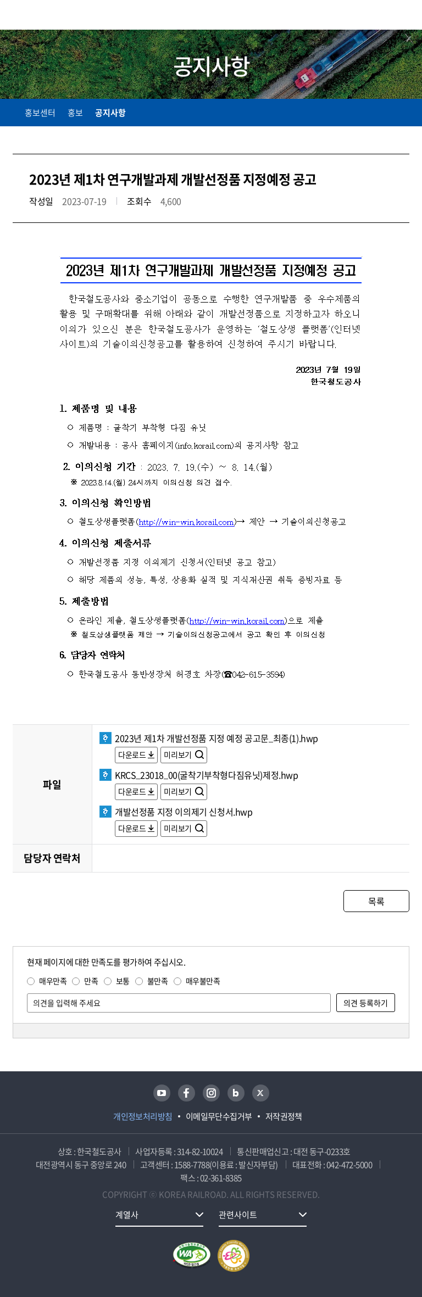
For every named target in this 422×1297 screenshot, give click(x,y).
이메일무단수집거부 (219, 1116)
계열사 (126, 1215)
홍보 (75, 113)
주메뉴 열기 (402, 16)
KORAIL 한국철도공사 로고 (55, 14)
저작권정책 (283, 1116)
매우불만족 (203, 980)
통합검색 (379, 16)
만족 (91, 980)
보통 (123, 980)
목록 (376, 901)
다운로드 (132, 754)
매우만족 (52, 980)
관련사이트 (238, 1215)
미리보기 (178, 754)
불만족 (157, 980)
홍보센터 (40, 113)
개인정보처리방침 (143, 1116)
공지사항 (110, 113)
